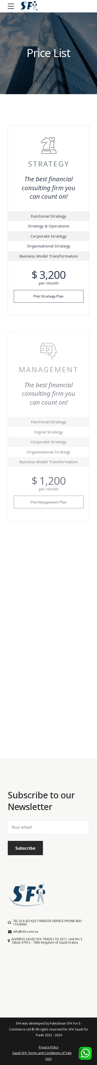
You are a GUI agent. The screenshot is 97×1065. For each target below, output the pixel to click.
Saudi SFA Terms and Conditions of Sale (42, 1053)
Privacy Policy (48, 1047)
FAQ (49, 1059)
